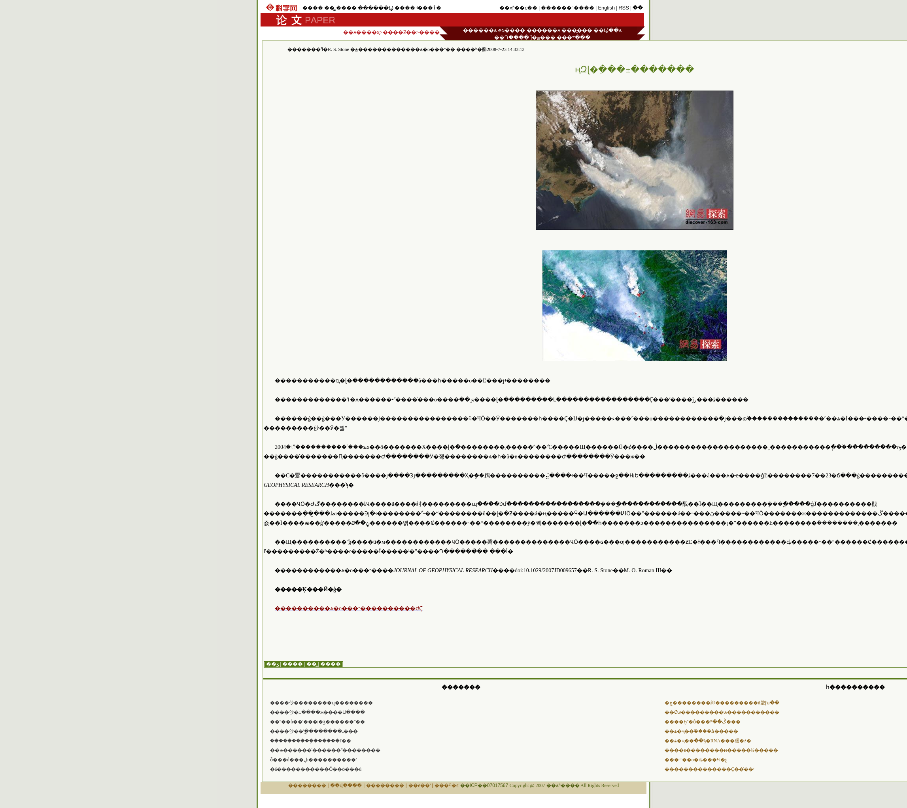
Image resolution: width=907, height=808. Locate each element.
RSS (623, 8)
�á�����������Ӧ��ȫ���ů (315, 769)
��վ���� (346, 785)
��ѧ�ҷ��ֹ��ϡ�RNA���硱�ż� (708, 741)
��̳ (329, 8)
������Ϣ (375, 8)
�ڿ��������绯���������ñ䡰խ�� (722, 703)
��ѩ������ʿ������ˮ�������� (325, 750)
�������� (307, 785)
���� (312, 8)
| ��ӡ (271, 664)
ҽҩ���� (511, 30)
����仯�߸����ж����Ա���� (317, 712)
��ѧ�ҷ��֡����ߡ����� (701, 731)
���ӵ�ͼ (447, 785)
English (606, 8)
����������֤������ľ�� (310, 741)
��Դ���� (511, 37)
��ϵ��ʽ (419, 785)
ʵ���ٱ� (428, 8)
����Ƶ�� (399, 32)
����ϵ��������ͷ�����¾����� (721, 750)
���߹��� (573, 37)
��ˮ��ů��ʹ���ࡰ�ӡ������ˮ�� (317, 722)
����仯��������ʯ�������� (321, 703)
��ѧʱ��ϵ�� (518, 8)
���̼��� (576, 30)
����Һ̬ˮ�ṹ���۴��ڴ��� (703, 722)
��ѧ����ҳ (361, 32)
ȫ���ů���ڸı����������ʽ (313, 760)
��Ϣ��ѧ (607, 30)
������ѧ (480, 30)
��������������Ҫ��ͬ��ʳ (709, 769)
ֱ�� (638, 8)
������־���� (567, 8)
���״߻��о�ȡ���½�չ (696, 760)
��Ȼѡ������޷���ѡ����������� (722, 712)
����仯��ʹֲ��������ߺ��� (314, 731)
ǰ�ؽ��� (543, 37)
